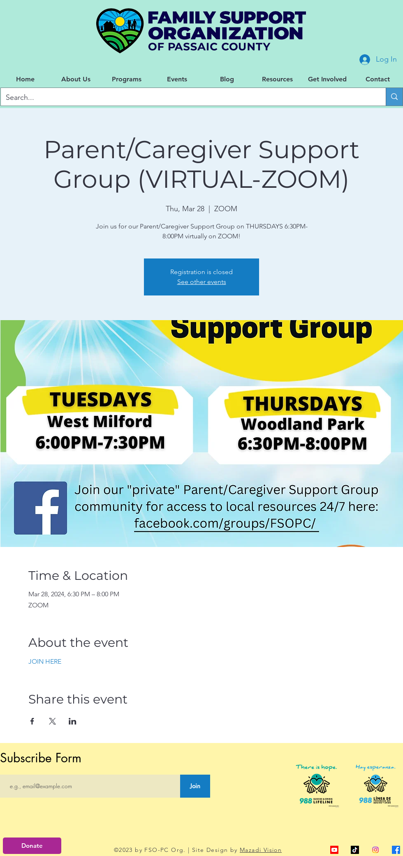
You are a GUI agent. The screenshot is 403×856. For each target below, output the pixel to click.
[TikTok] (355, 850)
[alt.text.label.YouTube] (334, 850)
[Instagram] (375, 850)
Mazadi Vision (261, 850)
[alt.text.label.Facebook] (396, 850)
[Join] (195, 786)
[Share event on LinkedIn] (72, 721)
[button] (76, 79)
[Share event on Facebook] (32, 721)
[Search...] (187, 98)
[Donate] (32, 846)
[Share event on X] (52, 721)
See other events (201, 282)
